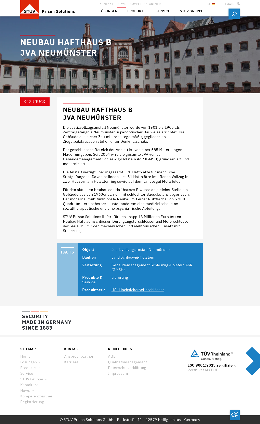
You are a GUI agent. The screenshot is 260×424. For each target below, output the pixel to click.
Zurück (35, 101)
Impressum (118, 373)
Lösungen (28, 362)
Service (26, 373)
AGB (112, 356)
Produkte (28, 367)
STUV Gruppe (31, 379)
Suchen (234, 14)
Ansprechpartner (78, 356)
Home (25, 356)
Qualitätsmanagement (127, 362)
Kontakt (27, 384)
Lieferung (120, 277)
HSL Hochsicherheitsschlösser (138, 289)
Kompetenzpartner (36, 396)
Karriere (71, 362)
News (25, 390)
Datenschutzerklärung (127, 367)
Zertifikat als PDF (203, 370)
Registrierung (32, 401)
